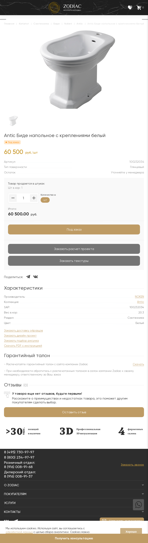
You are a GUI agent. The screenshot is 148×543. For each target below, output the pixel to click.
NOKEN (139, 296)
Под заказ (74, 229)
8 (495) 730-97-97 (19, 452)
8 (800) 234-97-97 (19, 457)
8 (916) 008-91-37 (18, 476)
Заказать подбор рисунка (21, 340)
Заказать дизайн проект (20, 335)
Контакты (74, 512)
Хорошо (131, 531)
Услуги (74, 503)
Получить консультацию (74, 538)
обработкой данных (19, 532)
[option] (25, 431)
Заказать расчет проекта (74, 249)
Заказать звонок (132, 464)
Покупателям (74, 494)
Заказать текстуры (74, 261)
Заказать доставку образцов (23, 330)
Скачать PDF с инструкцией (23, 345)
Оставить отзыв (74, 412)
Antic (140, 301)
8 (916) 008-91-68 (18, 467)
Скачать (138, 364)
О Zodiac (74, 485)
